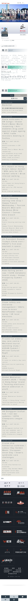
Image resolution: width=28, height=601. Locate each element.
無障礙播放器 (17, 572)
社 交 (22, 483)
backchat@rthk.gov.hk (9, 72)
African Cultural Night (11, 370)
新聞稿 (6, 568)
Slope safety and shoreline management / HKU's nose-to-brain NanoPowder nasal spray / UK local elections (13, 309)
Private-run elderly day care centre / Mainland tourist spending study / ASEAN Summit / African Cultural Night (12, 346)
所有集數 (4, 35)
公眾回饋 (22, 486)
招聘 (13, 568)
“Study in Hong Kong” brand (13, 400)
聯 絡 (8, 486)
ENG (18, 2)
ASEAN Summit (8, 368)
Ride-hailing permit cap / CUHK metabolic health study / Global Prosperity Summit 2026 (14, 275)
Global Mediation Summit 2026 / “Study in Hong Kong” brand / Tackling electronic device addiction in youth (14, 383)
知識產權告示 (8, 570)
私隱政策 (7, 572)
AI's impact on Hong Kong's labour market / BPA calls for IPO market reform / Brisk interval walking (13, 171)
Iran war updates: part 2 (12, 432)
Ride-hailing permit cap (12, 287)
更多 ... (3, 478)
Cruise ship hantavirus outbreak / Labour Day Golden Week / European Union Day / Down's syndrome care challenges (14, 450)
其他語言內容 (13, 573)
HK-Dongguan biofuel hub (12, 428)
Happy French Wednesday (12, 226)
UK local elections (9, 332)
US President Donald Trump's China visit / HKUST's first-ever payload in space (13, 242)
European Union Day (10, 470)
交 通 (8, 483)
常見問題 (19, 570)
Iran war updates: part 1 (12, 430)
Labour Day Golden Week (12, 468)
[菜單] (26, 2)
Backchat (7, 105)
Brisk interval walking (11, 191)
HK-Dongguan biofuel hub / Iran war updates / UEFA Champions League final (13, 416)
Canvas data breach (10, 232)
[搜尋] (23, 2)
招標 (20, 568)
